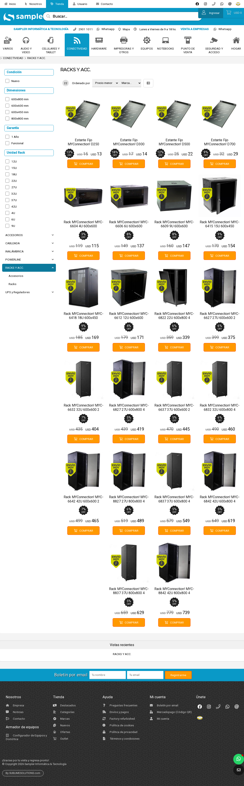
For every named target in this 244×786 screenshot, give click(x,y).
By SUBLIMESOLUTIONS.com (23, 773)
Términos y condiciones (120, 738)
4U (13, 213)
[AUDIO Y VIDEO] (26, 41)
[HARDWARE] (99, 41)
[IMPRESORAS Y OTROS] (124, 41)
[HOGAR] (236, 41)
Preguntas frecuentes (119, 705)
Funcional (17, 143)
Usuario (78, 4)
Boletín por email (163, 705)
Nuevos (61, 725)
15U (14, 168)
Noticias (14, 712)
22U (14, 180)
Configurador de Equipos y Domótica (26, 737)
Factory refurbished (118, 718)
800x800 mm (20, 118)
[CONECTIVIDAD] (77, 41)
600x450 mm (20, 112)
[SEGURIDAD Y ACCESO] (214, 41)
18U (14, 174)
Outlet (60, 738)
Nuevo (15, 81)
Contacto (103, 4)
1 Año (15, 136)
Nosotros (31, 4)
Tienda (55, 4)
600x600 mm (20, 105)
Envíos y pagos (115, 712)
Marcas (61, 718)
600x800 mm (20, 99)
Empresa (14, 705)
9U (13, 226)
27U (14, 187)
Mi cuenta (159, 718)
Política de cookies (117, 725)
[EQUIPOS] (147, 41)
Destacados (64, 705)
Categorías (63, 712)
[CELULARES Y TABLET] (51, 41)
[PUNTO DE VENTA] (188, 41)
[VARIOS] (8, 41)
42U (14, 206)
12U (14, 161)
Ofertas (61, 732)
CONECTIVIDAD (13, 58)
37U (14, 200)
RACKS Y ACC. (36, 58)
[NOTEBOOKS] (166, 41)
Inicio (8, 4)
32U (14, 193)
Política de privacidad (119, 732)
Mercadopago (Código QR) (170, 712)
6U (13, 219)
